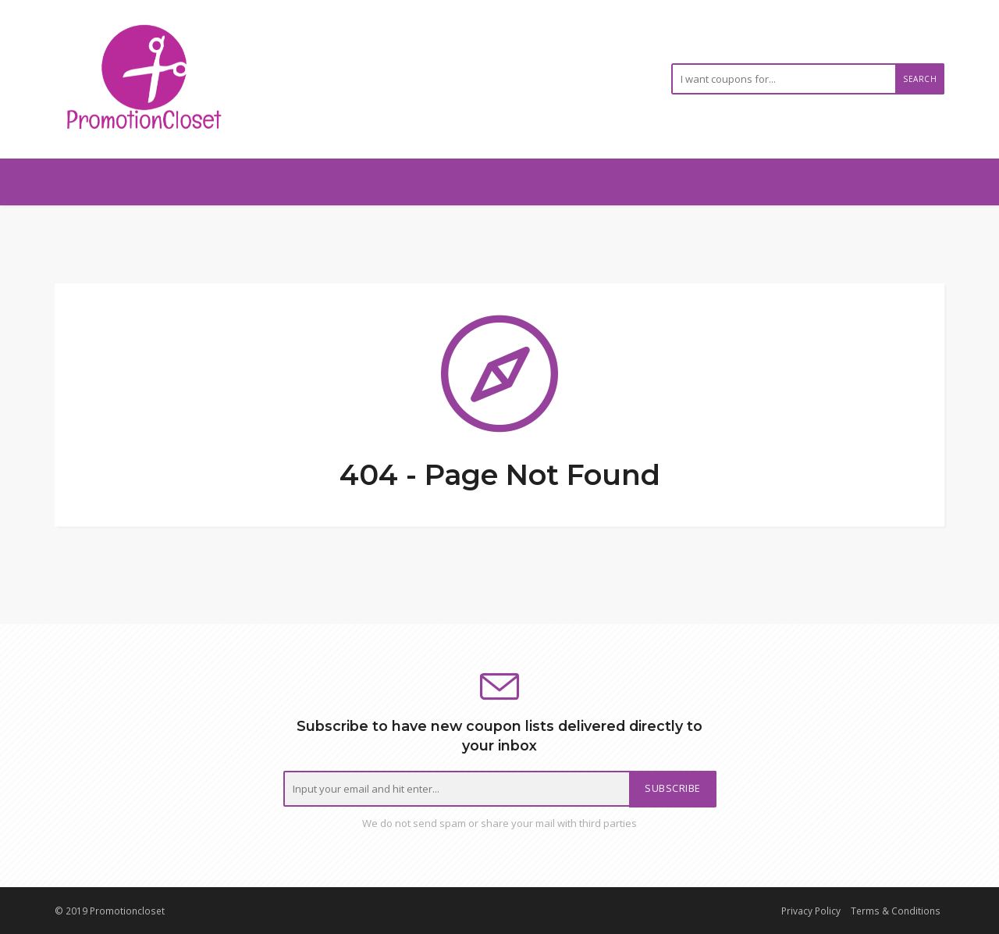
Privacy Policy (811, 910)
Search (920, 78)
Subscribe (673, 788)
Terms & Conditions (895, 910)
